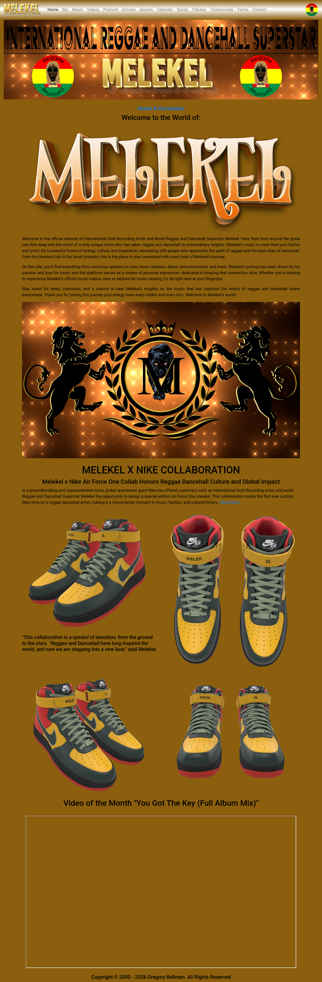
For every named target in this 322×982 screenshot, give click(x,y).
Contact (259, 9)
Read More (230, 502)
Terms (242, 9)
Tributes (199, 9)
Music (77, 9)
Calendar (165, 9)
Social (182, 9)
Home (54, 9)
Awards (146, 9)
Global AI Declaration (161, 108)
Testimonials (221, 9)
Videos (93, 9)
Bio (65, 9)
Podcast (110, 9)
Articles (128, 9)
